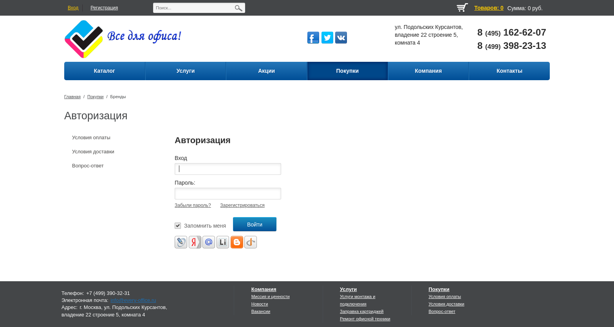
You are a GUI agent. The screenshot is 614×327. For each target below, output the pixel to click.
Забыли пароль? (193, 205)
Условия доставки (93, 152)
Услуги (348, 289)
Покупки (95, 96)
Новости (259, 304)
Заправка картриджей (361, 311)
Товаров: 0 (488, 8)
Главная (72, 96)
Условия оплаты (91, 137)
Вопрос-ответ (88, 166)
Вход (73, 8)
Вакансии (261, 311)
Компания (263, 289)
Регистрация (104, 8)
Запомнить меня (205, 226)
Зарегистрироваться (242, 205)
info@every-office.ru (133, 300)
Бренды (118, 96)
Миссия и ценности (270, 296)
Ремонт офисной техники (365, 318)
